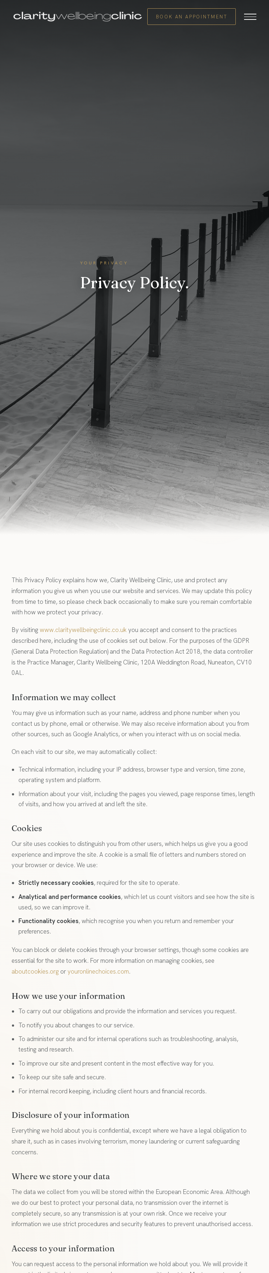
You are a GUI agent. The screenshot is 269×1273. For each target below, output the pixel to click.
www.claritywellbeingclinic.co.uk (83, 630)
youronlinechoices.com (98, 971)
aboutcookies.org (35, 971)
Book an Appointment (192, 17)
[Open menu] (250, 17)
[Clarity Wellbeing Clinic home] (78, 16)
